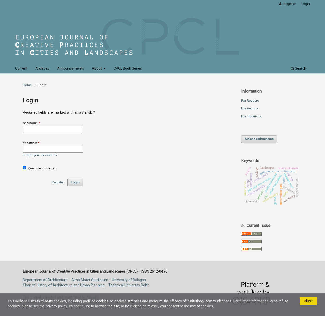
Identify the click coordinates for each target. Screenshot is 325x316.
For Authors (249, 108)
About (97, 68)
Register (289, 4)
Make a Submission (259, 139)
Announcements (70, 68)
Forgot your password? (40, 155)
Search (298, 68)
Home (27, 85)
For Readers (250, 100)
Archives (42, 68)
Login (305, 4)
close (308, 301)
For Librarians (251, 116)
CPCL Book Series (127, 68)
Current (21, 68)
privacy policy (56, 306)
